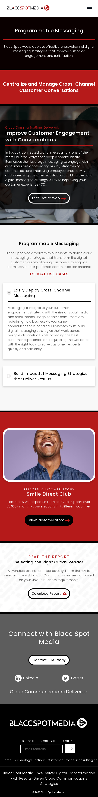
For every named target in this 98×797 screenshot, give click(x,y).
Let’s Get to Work (49, 198)
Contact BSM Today (49, 659)
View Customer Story (49, 520)
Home (7, 760)
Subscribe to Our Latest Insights (47, 740)
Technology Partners (29, 760)
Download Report (49, 593)
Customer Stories (61, 760)
